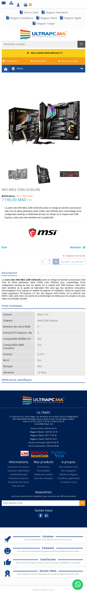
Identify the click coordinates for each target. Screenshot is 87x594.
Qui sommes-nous (68, 466)
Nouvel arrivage (70, 61)
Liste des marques (43, 478)
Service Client (29, 12)
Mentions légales (69, 474)
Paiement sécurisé (18, 478)
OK (81, 44)
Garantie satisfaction (18, 470)
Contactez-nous (68, 482)
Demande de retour (18, 482)
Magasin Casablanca (19, 18)
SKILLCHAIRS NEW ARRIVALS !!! (47, 52)
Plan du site (18, 485)
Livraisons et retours (18, 466)
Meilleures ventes (43, 474)
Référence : (9, 196)
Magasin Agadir (70, 18)
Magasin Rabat (46, 18)
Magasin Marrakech (54, 12)
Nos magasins (68, 470)
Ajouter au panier (68, 261)
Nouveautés (40, 61)
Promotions (12, 61)
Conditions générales (68, 478)
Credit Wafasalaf (18, 474)
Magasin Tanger (43, 23)
